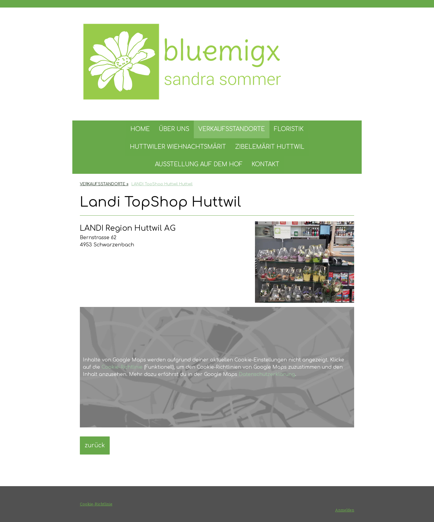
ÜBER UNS (174, 129)
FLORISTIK (288, 129)
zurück (95, 445)
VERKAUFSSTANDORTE (231, 129)
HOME (140, 129)
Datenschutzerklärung (267, 374)
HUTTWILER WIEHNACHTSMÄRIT (178, 147)
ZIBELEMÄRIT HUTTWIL (269, 147)
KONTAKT (265, 164)
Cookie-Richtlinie (122, 367)
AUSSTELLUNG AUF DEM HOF (199, 164)
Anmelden (344, 510)
